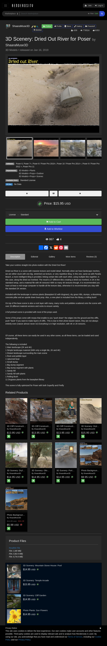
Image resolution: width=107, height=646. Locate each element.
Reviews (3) (91, 257)
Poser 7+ (27, 164)
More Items (71, 257)
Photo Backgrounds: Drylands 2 (21, 515)
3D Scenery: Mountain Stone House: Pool (42, 565)
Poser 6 (19, 164)
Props (32, 173)
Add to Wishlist (53, 229)
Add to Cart (53, 222)
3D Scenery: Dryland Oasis (19, 470)
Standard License (27, 180)
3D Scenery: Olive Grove (43, 470)
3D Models (23, 170)
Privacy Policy (24, 640)
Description (15, 257)
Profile (58, 26)
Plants (32, 170)
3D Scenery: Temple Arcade (36, 580)
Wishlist (38, 30)
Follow (47, 26)
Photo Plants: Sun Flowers (35, 610)
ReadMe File (14, 548)
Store (68, 26)
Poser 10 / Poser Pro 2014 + (69, 164)
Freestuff (90, 26)
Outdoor (40, 173)
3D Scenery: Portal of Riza (68, 470)
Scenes (40, 176)
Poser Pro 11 (28, 166)
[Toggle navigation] (5, 5)
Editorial (34, 257)
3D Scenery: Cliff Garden (34, 595)
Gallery (78, 26)
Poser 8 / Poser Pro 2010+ (44, 164)
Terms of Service (75, 637)
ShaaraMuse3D (16, 45)
